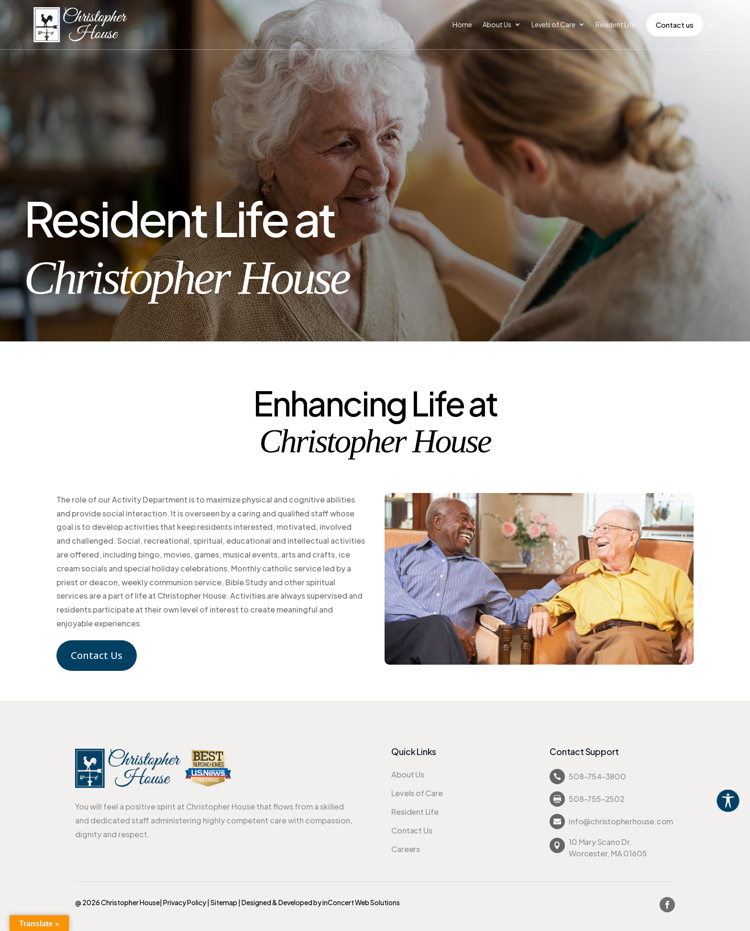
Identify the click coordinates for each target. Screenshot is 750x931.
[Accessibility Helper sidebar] (738, 800)
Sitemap (223, 902)
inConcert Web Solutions (361, 902)
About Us (497, 24)
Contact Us (96, 655)
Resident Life (616, 24)
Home (462, 24)
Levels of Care (553, 24)
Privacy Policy (184, 902)
